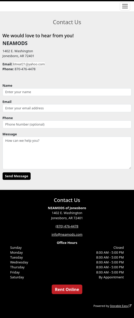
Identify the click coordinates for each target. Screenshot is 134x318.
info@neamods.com (66, 234)
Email (7, 101)
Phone (8, 118)
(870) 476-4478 (67, 226)
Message (10, 134)
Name (7, 85)
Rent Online (67, 289)
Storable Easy (120, 306)
